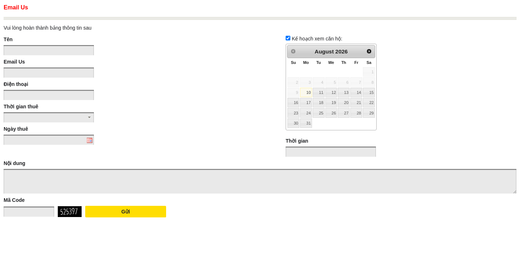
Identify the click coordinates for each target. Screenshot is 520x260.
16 (296, 102)
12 (334, 92)
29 (371, 113)
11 (321, 92)
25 (321, 113)
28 (359, 113)
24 (308, 113)
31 (308, 123)
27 (346, 113)
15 (371, 92)
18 (321, 102)
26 (334, 113)
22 (371, 102)
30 (296, 123)
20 (346, 102)
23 (296, 113)
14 (359, 92)
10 (308, 92)
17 (308, 102)
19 (334, 102)
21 (359, 102)
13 (346, 92)
